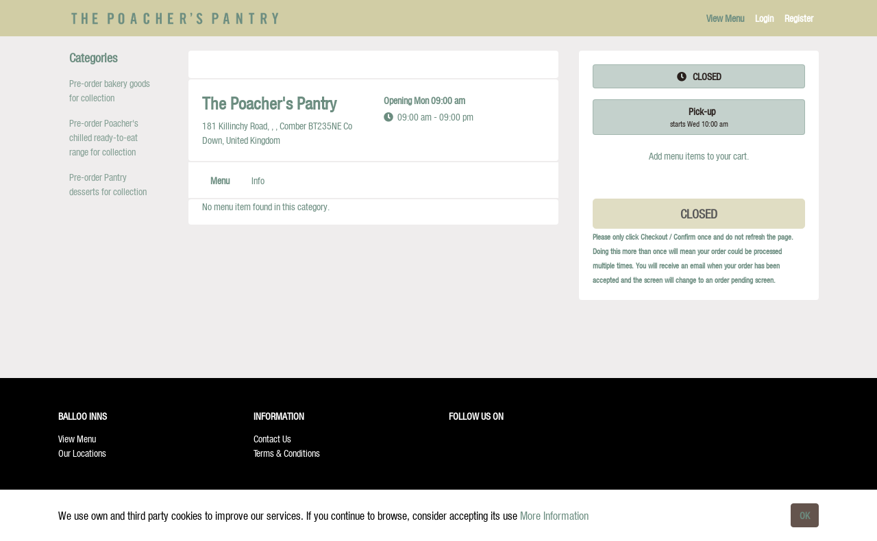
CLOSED (698, 213)
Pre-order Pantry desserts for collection (108, 184)
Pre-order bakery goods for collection (109, 90)
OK (805, 515)
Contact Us (272, 438)
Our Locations (82, 453)
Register (799, 18)
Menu (220, 180)
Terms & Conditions (287, 453)
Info (257, 180)
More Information (554, 515)
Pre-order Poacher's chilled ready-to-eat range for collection (103, 137)
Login (764, 18)
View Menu (725, 18)
